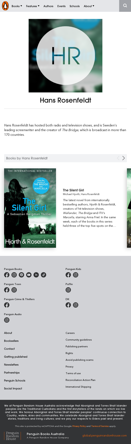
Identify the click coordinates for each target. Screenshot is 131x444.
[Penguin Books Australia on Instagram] (14, 274)
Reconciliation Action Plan (80, 380)
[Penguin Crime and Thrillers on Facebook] (6, 305)
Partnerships (12, 372)
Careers (70, 333)
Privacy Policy (79, 426)
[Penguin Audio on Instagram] (6, 320)
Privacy (69, 366)
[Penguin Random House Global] (15, 435)
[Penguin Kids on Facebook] (68, 274)
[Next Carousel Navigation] (123, 158)
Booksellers (11, 340)
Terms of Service (100, 426)
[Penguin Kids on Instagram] (75, 274)
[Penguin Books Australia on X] (21, 274)
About (8, 332)
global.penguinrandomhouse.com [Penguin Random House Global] (104, 435)
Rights (69, 353)
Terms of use (73, 373)
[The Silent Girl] (90, 190)
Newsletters (11, 364)
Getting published (15, 356)
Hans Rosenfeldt (90, 194)
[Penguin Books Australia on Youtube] (28, 274)
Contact (9, 348)
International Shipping (78, 386)
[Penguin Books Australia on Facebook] (6, 274)
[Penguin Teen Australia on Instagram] (14, 290)
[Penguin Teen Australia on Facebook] (6, 290)
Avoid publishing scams (79, 360)
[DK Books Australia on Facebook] (68, 305)
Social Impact (13, 388)
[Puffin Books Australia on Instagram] (68, 290)
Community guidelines (79, 339)
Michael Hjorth (71, 194)
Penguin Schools (14, 380)
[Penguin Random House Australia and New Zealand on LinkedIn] (36, 274)
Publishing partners (77, 346)
